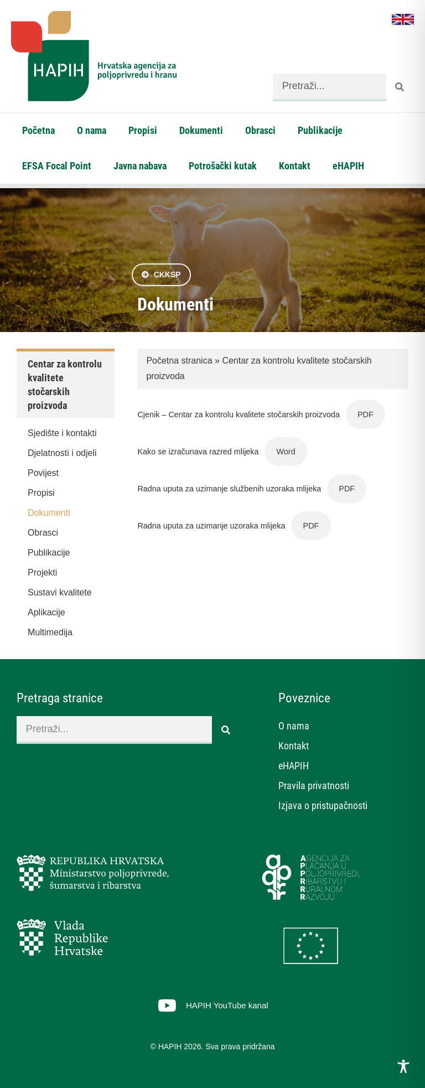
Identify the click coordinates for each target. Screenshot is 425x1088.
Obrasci (260, 130)
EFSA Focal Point (56, 166)
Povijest (43, 473)
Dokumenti (201, 130)
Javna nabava (140, 166)
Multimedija (50, 632)
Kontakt (294, 166)
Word (286, 451)
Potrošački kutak (223, 166)
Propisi (142, 130)
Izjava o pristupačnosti (322, 805)
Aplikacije (46, 612)
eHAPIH (348, 166)
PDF (365, 414)
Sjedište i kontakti (62, 433)
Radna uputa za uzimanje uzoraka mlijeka (211, 525)
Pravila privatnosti (313, 785)
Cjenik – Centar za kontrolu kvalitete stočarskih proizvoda (238, 414)
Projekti (42, 572)
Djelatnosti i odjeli (62, 453)
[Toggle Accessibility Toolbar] (403, 1066)
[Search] (400, 87)
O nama (91, 130)
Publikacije (320, 130)
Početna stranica (179, 360)
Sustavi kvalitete (60, 592)
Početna (38, 130)
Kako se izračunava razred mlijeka (197, 451)
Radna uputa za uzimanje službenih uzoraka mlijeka (229, 488)
